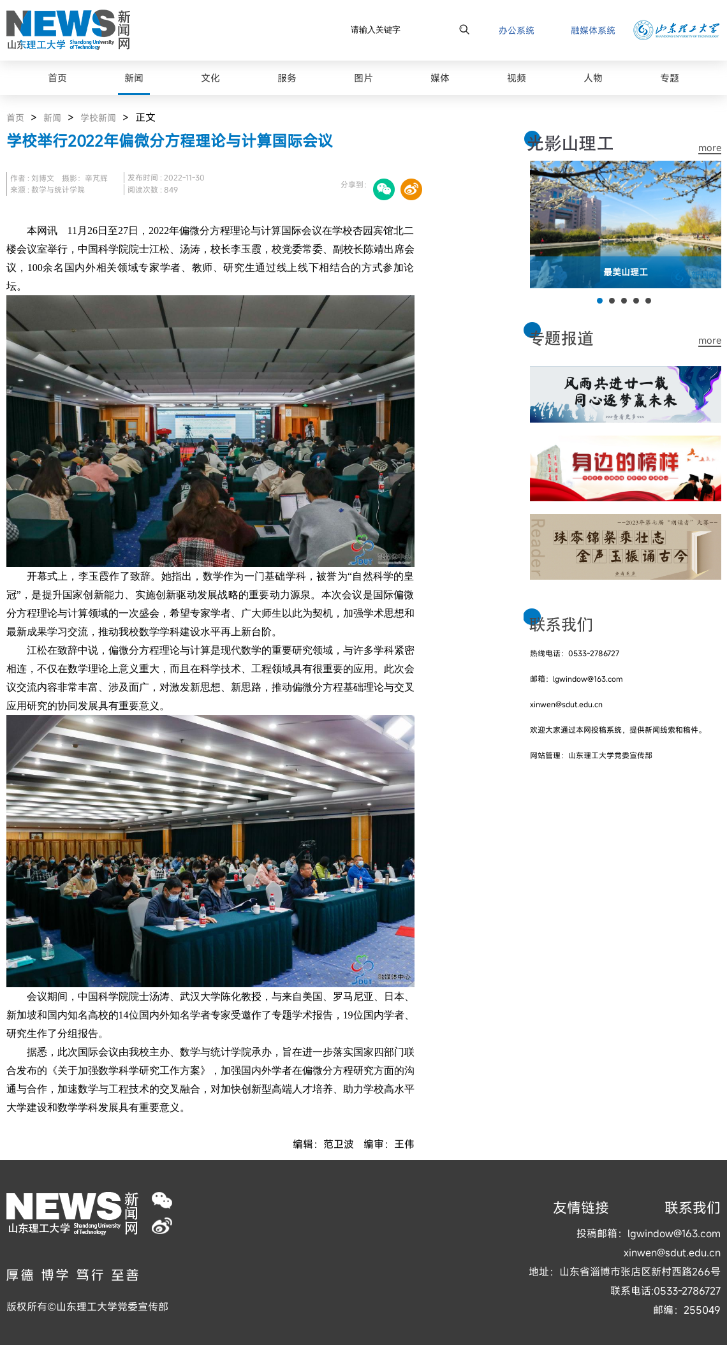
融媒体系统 (593, 30)
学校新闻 (98, 118)
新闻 (52, 118)
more (709, 148)
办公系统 (516, 30)
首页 (15, 118)
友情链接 (581, 1207)
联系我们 (693, 1207)
